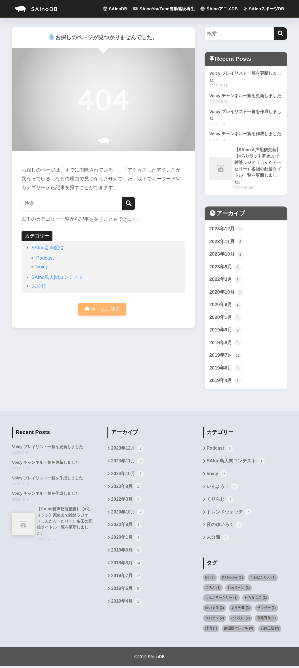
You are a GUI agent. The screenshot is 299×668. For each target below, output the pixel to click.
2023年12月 (226, 229)
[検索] (128, 203)
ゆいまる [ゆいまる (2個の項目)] (214, 609)
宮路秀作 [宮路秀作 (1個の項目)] (266, 620)
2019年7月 (225, 356)
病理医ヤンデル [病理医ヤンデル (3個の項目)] (238, 630)
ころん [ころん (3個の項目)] (212, 589)
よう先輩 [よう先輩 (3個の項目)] (240, 609)
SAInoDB (37, 9)
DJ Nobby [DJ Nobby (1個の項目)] (232, 579)
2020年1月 (225, 318)
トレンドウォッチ (229, 514)
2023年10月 (226, 255)
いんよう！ (222, 488)
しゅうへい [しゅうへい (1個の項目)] (239, 589)
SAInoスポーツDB (263, 8)
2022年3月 (225, 280)
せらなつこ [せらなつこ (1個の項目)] (256, 599)
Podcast (45, 258)
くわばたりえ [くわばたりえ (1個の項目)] (262, 579)
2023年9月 (225, 267)
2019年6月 (225, 369)
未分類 (38, 286)
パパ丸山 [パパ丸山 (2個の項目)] (240, 620)
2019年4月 (225, 382)
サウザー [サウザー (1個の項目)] (266, 609)
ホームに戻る (102, 309)
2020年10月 (226, 293)
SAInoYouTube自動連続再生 (164, 8)
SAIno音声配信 (47, 247)
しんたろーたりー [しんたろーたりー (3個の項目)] (221, 599)
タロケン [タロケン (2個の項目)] (214, 620)
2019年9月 (225, 331)
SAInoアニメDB (218, 8)
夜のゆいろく (225, 526)
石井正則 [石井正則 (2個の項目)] (269, 630)
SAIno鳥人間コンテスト (57, 277)
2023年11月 (226, 242)
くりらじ (220, 501)
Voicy (42, 267)
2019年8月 (225, 344)
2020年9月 (225, 305)
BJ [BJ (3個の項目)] (210, 579)
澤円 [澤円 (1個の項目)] (211, 630)
